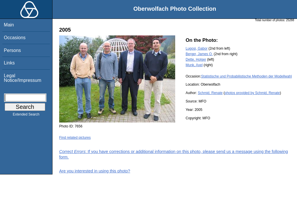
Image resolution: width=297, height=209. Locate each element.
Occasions (15, 37)
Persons (12, 50)
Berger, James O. (199, 54)
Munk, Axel (194, 65)
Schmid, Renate (210, 93)
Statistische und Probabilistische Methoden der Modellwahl (246, 76)
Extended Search (26, 115)
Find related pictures (75, 138)
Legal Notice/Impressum (22, 78)
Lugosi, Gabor (196, 48)
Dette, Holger (196, 59)
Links (9, 62)
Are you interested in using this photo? (94, 171)
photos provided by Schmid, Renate (252, 93)
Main (9, 24)
